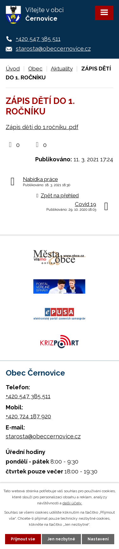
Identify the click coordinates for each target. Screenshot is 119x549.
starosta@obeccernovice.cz (53, 48)
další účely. (72, 503)
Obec (35, 68)
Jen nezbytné (61, 539)
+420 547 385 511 (38, 38)
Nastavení (98, 539)
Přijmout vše (23, 539)
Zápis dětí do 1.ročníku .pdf (42, 127)
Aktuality (62, 68)
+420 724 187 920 (28, 416)
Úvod (13, 68)
